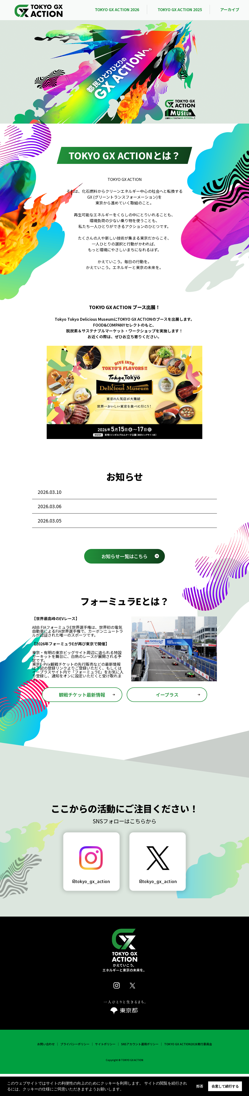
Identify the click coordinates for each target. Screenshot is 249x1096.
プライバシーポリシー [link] (74, 1066)
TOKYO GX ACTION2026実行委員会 (188, 1066)
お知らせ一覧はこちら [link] (124, 578)
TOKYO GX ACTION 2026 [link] (117, 9)
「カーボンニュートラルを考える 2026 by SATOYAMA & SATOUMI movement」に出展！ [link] (131, 496)
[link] (39, 9)
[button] (125, 1089)
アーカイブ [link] (229, 9)
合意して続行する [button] (225, 1086)
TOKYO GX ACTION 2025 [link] (180, 9)
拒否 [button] (199, 1086)
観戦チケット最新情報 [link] (82, 716)
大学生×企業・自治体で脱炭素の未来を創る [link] (130, 539)
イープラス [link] (167, 716)
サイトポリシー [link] (105, 1066)
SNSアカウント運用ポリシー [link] (140, 1066)
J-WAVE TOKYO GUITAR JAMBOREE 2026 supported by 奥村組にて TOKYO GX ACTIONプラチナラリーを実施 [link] (131, 517)
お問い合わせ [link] (46, 1066)
